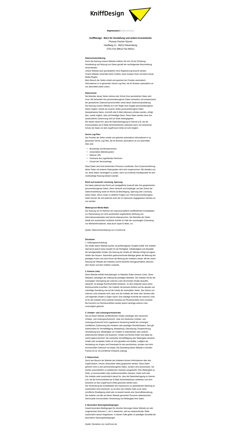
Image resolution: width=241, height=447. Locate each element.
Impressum (113, 30)
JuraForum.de (111, 424)
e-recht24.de (120, 230)
